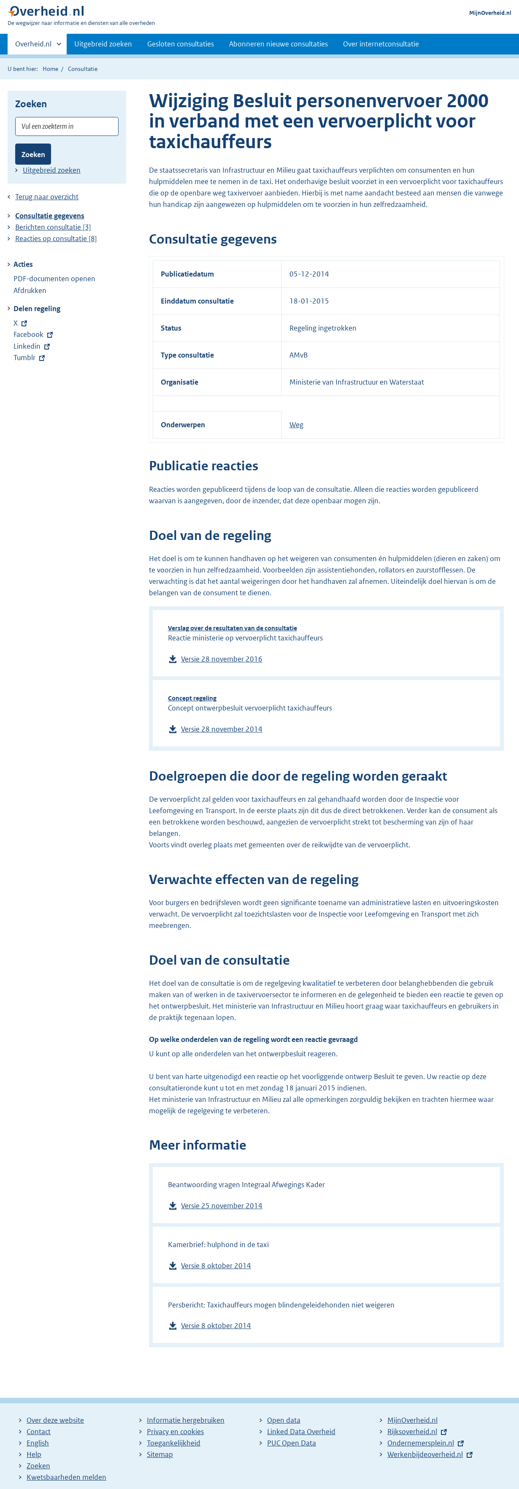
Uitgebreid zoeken (103, 44)
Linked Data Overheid (301, 1431)
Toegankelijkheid (173, 1443)
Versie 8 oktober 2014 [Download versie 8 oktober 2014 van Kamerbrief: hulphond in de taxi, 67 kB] (216, 1265)
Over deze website (55, 1420)
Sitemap (160, 1454)
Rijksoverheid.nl (412, 1431)
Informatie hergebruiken (185, 1420)
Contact (39, 1431)
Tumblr (30, 357)
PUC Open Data (291, 1443)
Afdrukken (30, 290)
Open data (283, 1420)
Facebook (33, 334)
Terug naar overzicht (46, 196)
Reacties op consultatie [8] (56, 238)
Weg (296, 424)
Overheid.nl (33, 46)
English (38, 1443)
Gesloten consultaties (180, 44)
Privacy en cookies (175, 1431)
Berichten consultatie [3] (53, 227)
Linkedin (33, 346)
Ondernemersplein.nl (420, 1443)
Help (34, 1454)
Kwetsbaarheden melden (66, 1477)
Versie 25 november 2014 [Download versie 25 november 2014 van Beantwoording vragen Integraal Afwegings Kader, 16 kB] (221, 1205)
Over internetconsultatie (381, 44)
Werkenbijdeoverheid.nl (425, 1454)
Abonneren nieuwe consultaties (278, 44)
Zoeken (33, 154)
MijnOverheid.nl (490, 12)
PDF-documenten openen (54, 278)
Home (50, 69)
